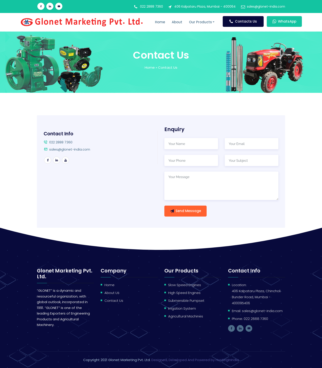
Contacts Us (243, 21)
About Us (111, 292)
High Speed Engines (184, 292)
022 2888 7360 (151, 6)
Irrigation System (182, 308)
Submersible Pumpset (186, 300)
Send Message (185, 210)
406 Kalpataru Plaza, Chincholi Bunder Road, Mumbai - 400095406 (256, 297)
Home (160, 22)
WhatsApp (284, 21)
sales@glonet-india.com (266, 6)
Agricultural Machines (185, 316)
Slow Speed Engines (184, 285)
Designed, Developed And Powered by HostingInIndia (195, 359)
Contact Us (113, 300)
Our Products (200, 22)
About (177, 22)
